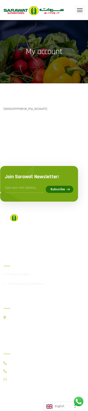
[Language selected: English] (61, 406)
